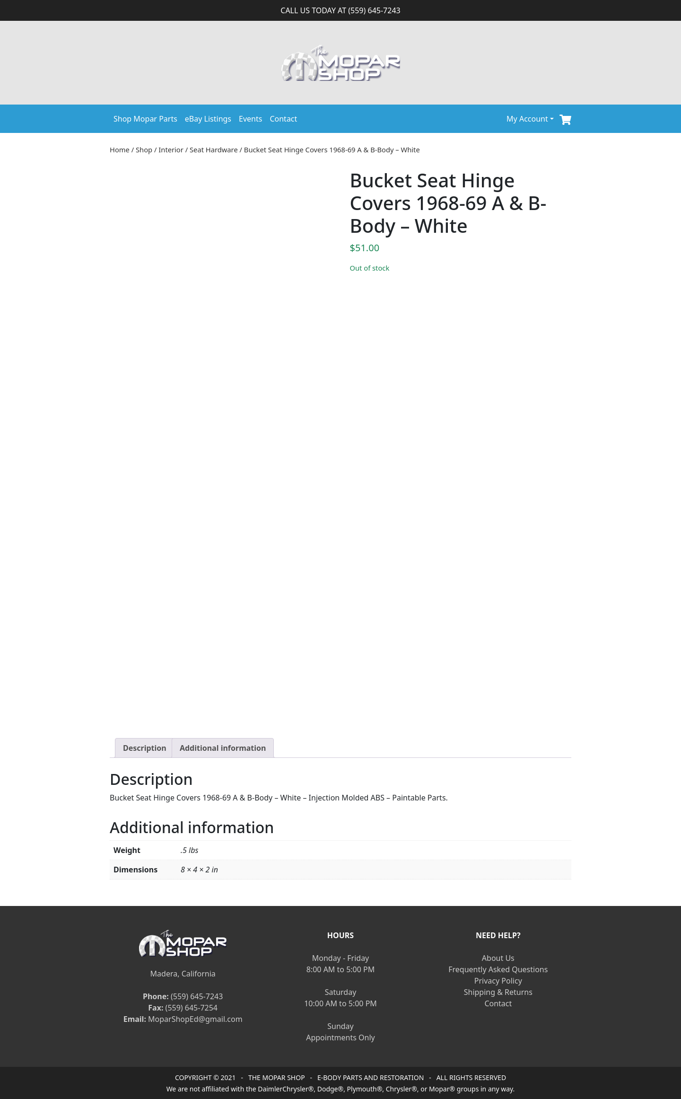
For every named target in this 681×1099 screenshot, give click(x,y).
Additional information (223, 748)
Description (144, 748)
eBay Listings (208, 119)
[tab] (145, 748)
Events (250, 119)
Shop (144, 149)
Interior (170, 149)
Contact (283, 119)
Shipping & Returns (498, 992)
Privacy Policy (498, 981)
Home (120, 149)
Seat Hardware (214, 149)
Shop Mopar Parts (145, 119)
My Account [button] (527, 119)
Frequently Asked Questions (498, 969)
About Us (498, 958)
